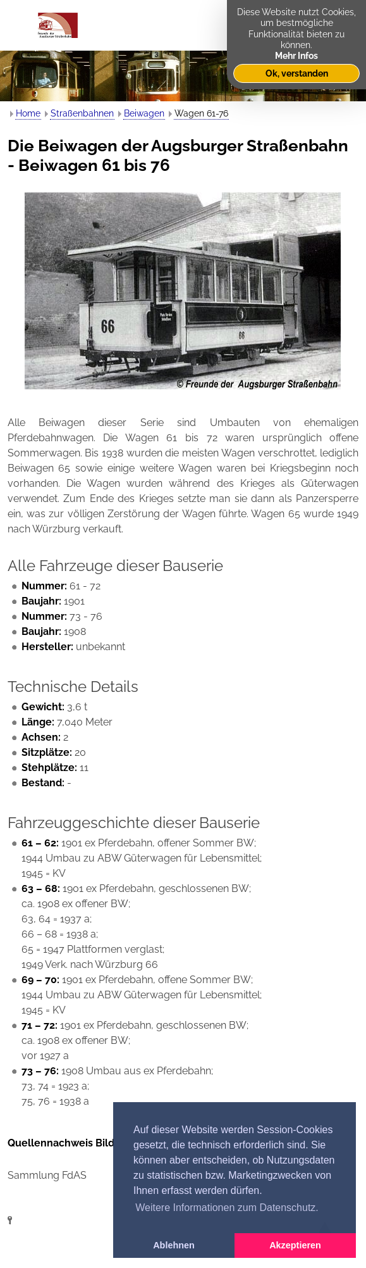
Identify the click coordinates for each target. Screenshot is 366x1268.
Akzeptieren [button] (295, 1245)
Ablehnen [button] (174, 1245)
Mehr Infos (296, 55)
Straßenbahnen (82, 113)
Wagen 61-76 (201, 113)
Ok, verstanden (296, 73)
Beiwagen (144, 113)
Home (28, 113)
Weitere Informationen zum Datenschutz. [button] (227, 1207)
